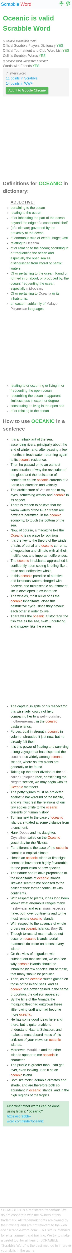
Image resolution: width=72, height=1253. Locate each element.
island (43, 858)
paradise (39, 576)
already (16, 742)
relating (16, 213)
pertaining (18, 208)
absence (46, 923)
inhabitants (19, 299)
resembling (19, 396)
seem (27, 883)
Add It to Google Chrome (27, 90)
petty (21, 792)
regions (23, 1095)
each (14, 611)
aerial (30, 546)
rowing (22, 1009)
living (53, 385)
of (12, 218)
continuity (48, 888)
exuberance (48, 591)
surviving (62, 747)
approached (56, 561)
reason (29, 505)
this (17, 576)
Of (12, 273)
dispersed (53, 752)
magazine (45, 530)
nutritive (57, 576)
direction (31, 485)
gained (58, 979)
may (43, 782)
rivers (31, 444)
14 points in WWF (19, 83)
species (54, 868)
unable (42, 1025)
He (13, 1019)
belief (15, 888)
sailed (31, 837)
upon (31, 566)
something (27, 495)
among (44, 757)
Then (14, 465)
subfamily (34, 304)
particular (17, 485)
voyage (26, 752)
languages (36, 309)
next (26, 817)
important (42, 555)
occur (15, 939)
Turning (16, 817)
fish (13, 621)
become (55, 1009)
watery (41, 495)
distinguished (20, 263)
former (36, 888)
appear (27, 1055)
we (37, 782)
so (26, 757)
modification (38, 959)
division (46, 772)
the (32, 208)
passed (29, 465)
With (14, 898)
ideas (44, 1019)
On (13, 954)
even (38, 908)
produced (51, 278)
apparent (54, 396)
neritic (57, 263)
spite (37, 706)
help (50, 711)
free (19, 621)
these (63, 969)
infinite (58, 797)
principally (44, 444)
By (13, 999)
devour (59, 606)
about (34, 278)
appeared (52, 994)
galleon (38, 994)
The (13, 490)
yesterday (18, 843)
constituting (19, 406)
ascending (18, 444)
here (52, 1019)
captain (22, 706)
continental (51, 223)
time (24, 999)
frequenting (23, 253)
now (50, 737)
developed (27, 591)
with (52, 551)
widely (33, 757)
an (12, 304)
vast (65, 238)
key (25, 540)
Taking (15, 772)
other (22, 611)
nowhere (17, 515)
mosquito (17, 1004)
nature (22, 873)
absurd (37, 1035)
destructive (19, 606)
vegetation (22, 551)
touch (34, 520)
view (25, 954)
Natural (33, 1029)
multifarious (19, 555)
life (13, 591)
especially (18, 258)
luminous (24, 581)
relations (49, 802)
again (63, 455)
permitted (31, 515)
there (14, 1025)
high (14, 1095)
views (39, 1040)
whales (22, 596)
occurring (58, 248)
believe (44, 505)
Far (13, 848)
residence (38, 460)
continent (20, 828)
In (12, 576)
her (29, 716)
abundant (18, 1090)
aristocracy (54, 616)
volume (16, 737)
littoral (43, 263)
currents (55, 480)
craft (31, 1009)
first (54, 858)
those (15, 984)
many (61, 903)
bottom (50, 520)
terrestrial (30, 934)
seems (16, 863)
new (44, 868)
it (67, 561)
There (15, 505)
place (36, 535)
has (53, 490)
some (44, 822)
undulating (57, 621)
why (38, 470)
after (42, 449)
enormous (21, 238)
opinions (52, 535)
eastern (20, 304)
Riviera (42, 843)
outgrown (46, 1004)
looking (32, 1070)
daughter (48, 833)
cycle (32, 606)
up (23, 772)
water (39, 455)
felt (25, 742)
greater (36, 1065)
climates (53, 1080)
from (34, 263)
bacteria (17, 586)
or (15, 218)
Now (14, 530)
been (37, 863)
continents (18, 480)
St (60, 928)
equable (40, 1080)
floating (42, 747)
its (58, 293)
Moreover (18, 1050)
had (35, 1004)
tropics (44, 1095)
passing (53, 449)
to (27, 208)
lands (27, 726)
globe (20, 475)
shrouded (30, 737)
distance (55, 822)
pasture (16, 726)
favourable (59, 863)
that (53, 505)
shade (15, 1085)
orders (15, 928)
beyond (16, 223)
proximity (17, 233)
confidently (19, 566)
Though (16, 934)
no (29, 535)
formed (16, 278)
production (29, 868)
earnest (54, 465)
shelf (64, 223)
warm (15, 510)
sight (61, 858)
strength (39, 731)
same (64, 989)
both (23, 913)
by (48, 228)
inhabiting (25, 218)
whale (47, 571)
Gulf (43, 510)
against (16, 797)
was (23, 616)
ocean (40, 208)
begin (52, 782)
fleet (28, 1004)
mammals (45, 934)
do (55, 934)
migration (40, 954)
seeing (41, 566)
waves (47, 626)
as (48, 258)
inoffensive (34, 571)
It (11, 439)
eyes (14, 495)
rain (17, 546)
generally (17, 767)
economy (17, 520)
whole (61, 923)
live (46, 611)
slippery (22, 626)
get (61, 1065)
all (58, 551)
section (27, 782)
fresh (30, 455)
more (14, 1014)
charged (48, 581)
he (21, 465)
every (60, 944)
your (30, 1040)
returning (51, 455)
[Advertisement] (36, 140)
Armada (44, 999)
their (63, 551)
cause (31, 480)
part (42, 218)
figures (31, 792)
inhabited (17, 969)
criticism (17, 1040)
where (27, 762)
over (30, 913)
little (14, 1009)
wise (20, 711)
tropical (31, 853)
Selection (47, 1029)
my (63, 490)
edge (32, 223)
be (31, 767)
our (62, 802)
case (43, 817)
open (36, 258)
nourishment (58, 586)
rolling (54, 566)
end (13, 449)
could (36, 711)
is (14, 439)
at (37, 822)
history (44, 812)
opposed (48, 883)
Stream (52, 510)
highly (46, 863)
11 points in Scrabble (21, 78)
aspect (20, 500)
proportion (18, 994)
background (34, 797)
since (41, 606)
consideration (21, 470)
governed (38, 228)
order (35, 611)
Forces (16, 731)
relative (39, 873)
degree (53, 401)
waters (16, 268)
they (49, 606)
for (43, 535)
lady (27, 711)
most (33, 596)
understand (19, 1029)
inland (33, 984)
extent (45, 238)
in (67, 248)
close (45, 601)
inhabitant (29, 439)
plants (48, 762)
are (61, 510)
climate (23, 228)
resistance (45, 475)
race (38, 777)
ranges (50, 903)
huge (56, 238)
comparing (18, 716)
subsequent (19, 959)
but (57, 737)
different (23, 848)
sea (43, 258)
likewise (16, 883)
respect (56, 706)
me (38, 883)
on (38, 465)
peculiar (48, 974)
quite (32, 1025)
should (46, 964)
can (57, 959)
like (55, 530)
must (40, 792)
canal (15, 853)
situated (29, 822)
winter (25, 449)
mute (14, 571)
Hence (15, 858)
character (17, 1060)
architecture (26, 490)
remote (24, 918)
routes (47, 979)
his (48, 706)
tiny (13, 807)
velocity (51, 485)
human (32, 812)
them (32, 742)
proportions (54, 873)
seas (42, 984)
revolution (55, 470)
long (16, 752)
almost (50, 944)
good (35, 1019)
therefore (40, 1085)
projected (56, 792)
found (59, 273)
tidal (26, 731)
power (27, 747)
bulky (42, 596)
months (16, 455)
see (63, 959)
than (46, 1065)
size (33, 238)
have (28, 863)
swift (44, 621)
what (24, 903)
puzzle (22, 1065)
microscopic (39, 586)
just (43, 737)
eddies (22, 807)
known (15, 903)
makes (16, 1035)
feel (33, 802)
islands (16, 762)
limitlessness (20, 401)
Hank (14, 833)
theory (42, 540)
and (51, 253)
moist (28, 1080)
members (31, 787)
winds (62, 540)
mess (48, 1035)
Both (14, 1080)
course (28, 530)
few (64, 449)
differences (58, 555)
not (43, 711)
